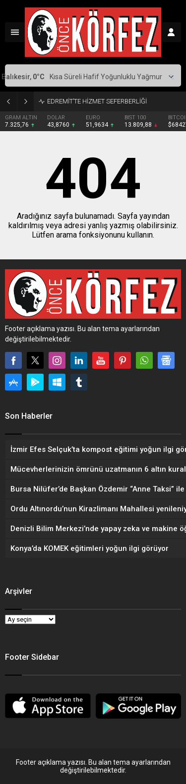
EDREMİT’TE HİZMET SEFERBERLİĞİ (97, 101)
